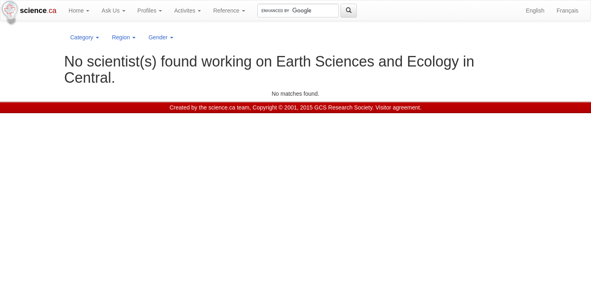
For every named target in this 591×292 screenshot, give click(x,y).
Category (84, 37)
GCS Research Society (343, 107)
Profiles (150, 10)
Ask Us (113, 10)
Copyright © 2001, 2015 (282, 107)
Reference (229, 10)
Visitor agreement (397, 107)
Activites (187, 10)
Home (79, 10)
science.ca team (228, 107)
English (535, 10)
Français (567, 10)
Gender (161, 37)
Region (124, 37)
